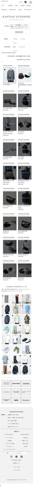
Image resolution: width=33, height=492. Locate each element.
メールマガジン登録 (9, 443)
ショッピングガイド (24, 434)
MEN (16, 5)
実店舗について (16, 463)
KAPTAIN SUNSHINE (16, 16)
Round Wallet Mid (22, 231)
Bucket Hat (21, 83)
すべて (3, 5)
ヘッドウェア (21, 46)
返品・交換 (25, 443)
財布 (14, 46)
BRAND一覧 (4, 9)
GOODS (29, 5)
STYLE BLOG (27, 9)
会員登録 (10, 440)
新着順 (28, 56)
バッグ (15, 50)
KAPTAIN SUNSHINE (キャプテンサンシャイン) (16, 289)
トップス (22, 39)
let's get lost (21, 131)
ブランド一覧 (17, 467)
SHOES (23, 5)
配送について (25, 440)
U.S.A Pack (21, 157)
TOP (3, 289)
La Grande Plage (7, 108)
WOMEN (10, 5)
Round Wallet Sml (7, 205)
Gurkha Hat (21, 278)
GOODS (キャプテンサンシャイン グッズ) (12, 291)
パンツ (15, 43)
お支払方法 (25, 437)
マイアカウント (9, 446)
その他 (25, 446)
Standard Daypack (23, 108)
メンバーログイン (10, 437)
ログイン (20, 2)
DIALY (20, 9)
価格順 (24, 56)
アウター (15, 39)
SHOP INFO (13, 9)
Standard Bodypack (23, 254)
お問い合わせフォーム (13, 426)
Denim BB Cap (7, 278)
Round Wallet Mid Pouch (9, 83)
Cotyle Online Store (11, 479)
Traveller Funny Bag (8, 254)
